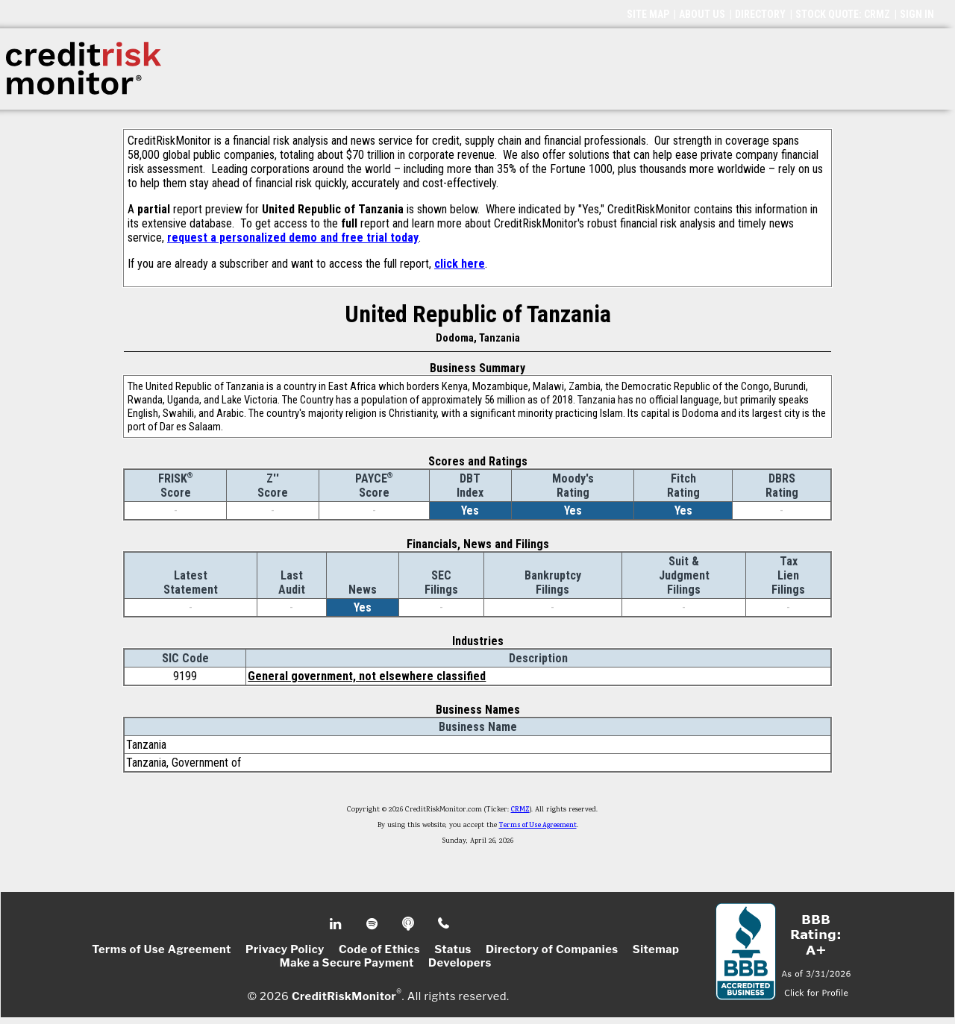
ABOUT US (702, 14)
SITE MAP (648, 14)
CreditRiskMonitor (344, 995)
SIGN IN (917, 14)
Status (453, 949)
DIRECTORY (760, 14)
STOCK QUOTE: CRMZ (842, 14)
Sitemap (656, 949)
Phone (444, 924)
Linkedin (337, 924)
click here (459, 264)
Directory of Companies (552, 949)
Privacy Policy (285, 949)
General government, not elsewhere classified (367, 676)
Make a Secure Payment (347, 963)
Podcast (409, 924)
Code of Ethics (379, 949)
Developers (460, 963)
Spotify (373, 924)
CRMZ (520, 810)
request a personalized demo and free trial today (293, 237)
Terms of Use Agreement (538, 825)
